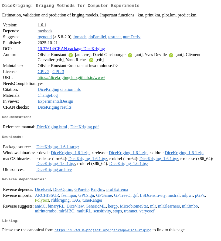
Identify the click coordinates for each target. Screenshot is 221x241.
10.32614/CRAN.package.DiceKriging (71, 49)
